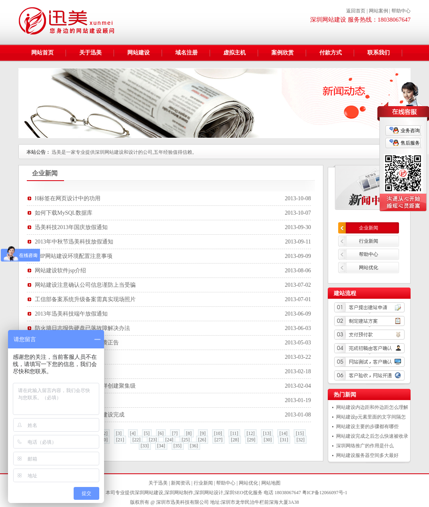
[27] (218, 440)
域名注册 (186, 53)
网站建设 (138, 53)
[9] (203, 433)
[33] (145, 446)
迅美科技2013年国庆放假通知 (71, 227)
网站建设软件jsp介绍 (60, 271)
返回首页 (355, 11)
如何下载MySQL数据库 (63, 213)
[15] (300, 433)
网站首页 (42, 53)
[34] (161, 446)
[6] (161, 433)
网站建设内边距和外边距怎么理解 (372, 407)
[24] (169, 440)
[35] (178, 446)
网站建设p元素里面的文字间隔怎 (371, 417)
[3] (119, 433)
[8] (189, 433)
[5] (147, 433)
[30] (268, 440)
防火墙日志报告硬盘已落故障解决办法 (82, 328)
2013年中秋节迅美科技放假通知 (74, 242)
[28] (235, 440)
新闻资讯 (180, 483)
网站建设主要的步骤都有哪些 (367, 426)
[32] (301, 440)
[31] (284, 440)
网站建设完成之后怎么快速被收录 (372, 436)
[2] (105, 433)
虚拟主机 (234, 53)
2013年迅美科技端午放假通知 (71, 314)
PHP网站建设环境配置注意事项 (73, 256)
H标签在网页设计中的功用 (67, 198)
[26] (202, 440)
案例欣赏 (282, 53)
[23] (153, 440)
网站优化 (368, 267)
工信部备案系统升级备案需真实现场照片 (85, 299)
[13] (267, 433)
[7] (175, 433)
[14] (283, 433)
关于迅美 (90, 53)
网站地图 (271, 483)
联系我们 (378, 53)
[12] (251, 433)
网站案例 (378, 11)
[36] (194, 446)
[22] (136, 440)
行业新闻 (368, 241)
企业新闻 (368, 228)
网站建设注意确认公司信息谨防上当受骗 (85, 285)
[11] (235, 433)
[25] (186, 440)
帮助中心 (401, 11)
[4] (133, 433)
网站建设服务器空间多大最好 (367, 455)
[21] (120, 440)
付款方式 (330, 53)
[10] (218, 433)
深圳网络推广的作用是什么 (365, 446)
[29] (251, 440)
